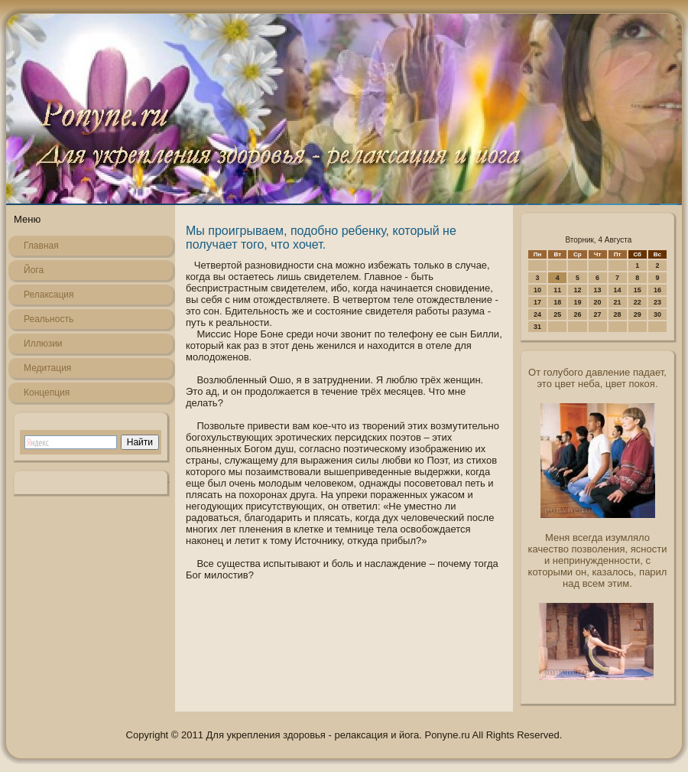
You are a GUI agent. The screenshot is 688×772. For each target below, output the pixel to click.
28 (617, 314)
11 (557, 290)
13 (598, 290)
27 (598, 314)
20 (598, 302)
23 (657, 302)
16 (657, 290)
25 (557, 314)
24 (537, 314)
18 (557, 302)
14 (617, 290)
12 (577, 290)
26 (577, 314)
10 (537, 290)
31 (537, 327)
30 (657, 314)
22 (637, 302)
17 (537, 302)
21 (617, 302)
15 (637, 290)
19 (577, 302)
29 (637, 314)
